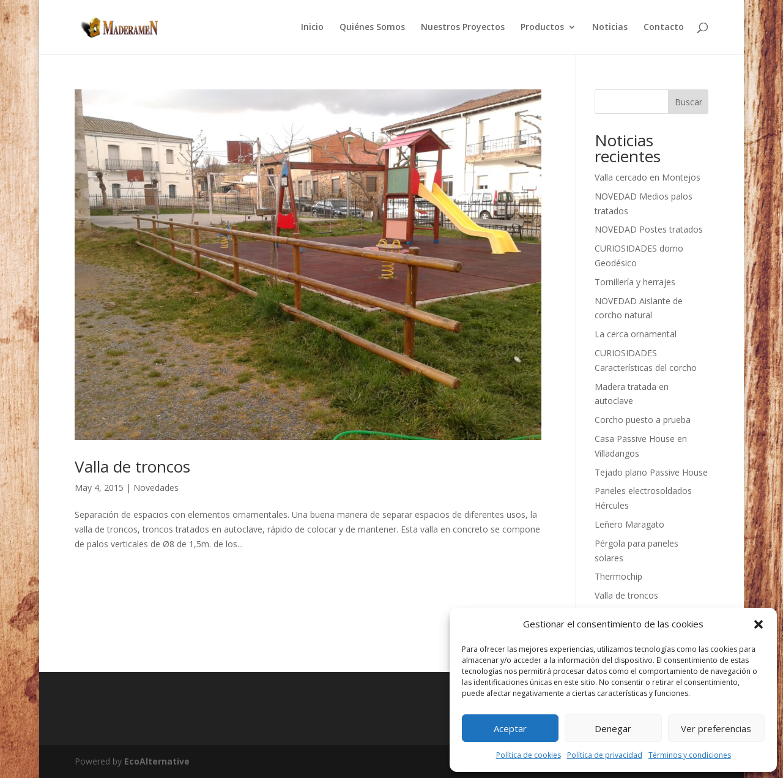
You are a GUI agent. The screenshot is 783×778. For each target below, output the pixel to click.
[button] (758, 624)
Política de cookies (528, 755)
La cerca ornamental (636, 334)
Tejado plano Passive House (651, 472)
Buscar (688, 102)
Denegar (613, 728)
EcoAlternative (157, 761)
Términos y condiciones (689, 755)
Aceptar (510, 728)
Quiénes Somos (372, 27)
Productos (542, 27)
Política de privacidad (604, 755)
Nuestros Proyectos (463, 27)
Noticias (610, 27)
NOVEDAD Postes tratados (649, 229)
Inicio (312, 27)
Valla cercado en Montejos (647, 177)
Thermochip (618, 576)
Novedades (156, 487)
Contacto (664, 27)
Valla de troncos (132, 466)
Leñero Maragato (629, 524)
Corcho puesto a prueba (643, 419)
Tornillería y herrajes (635, 282)
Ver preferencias (716, 728)
